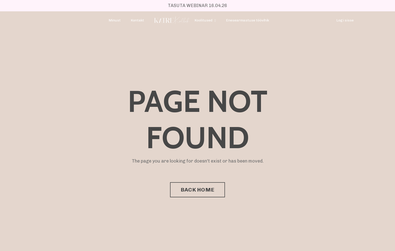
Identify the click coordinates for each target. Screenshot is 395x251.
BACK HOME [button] (197, 189)
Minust (115, 20)
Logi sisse (345, 20)
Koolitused (205, 20)
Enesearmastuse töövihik (247, 20)
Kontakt (137, 20)
